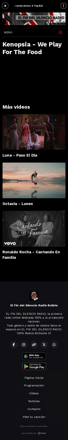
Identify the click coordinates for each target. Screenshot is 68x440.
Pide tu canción (34, 417)
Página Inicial (34, 377)
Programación (34, 385)
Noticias (34, 401)
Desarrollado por (34, 433)
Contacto (34, 409)
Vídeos (34, 393)
